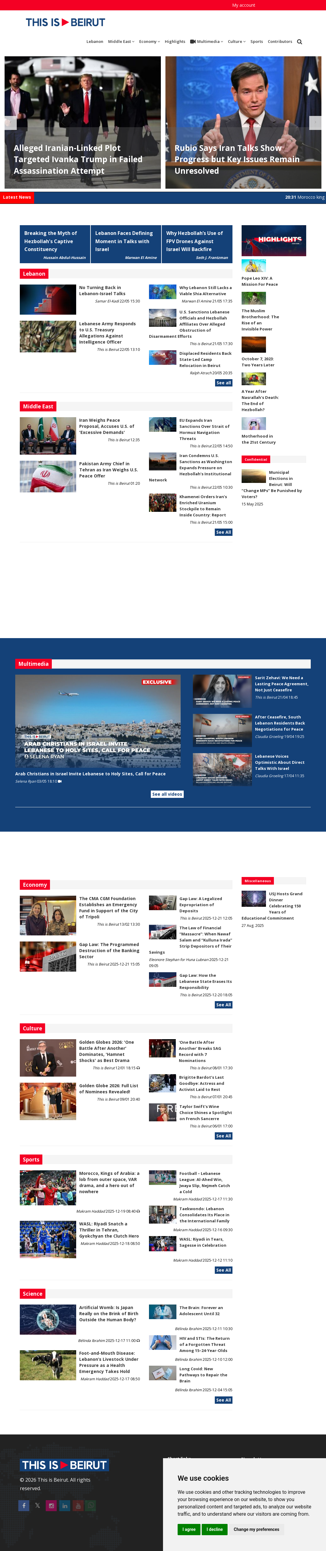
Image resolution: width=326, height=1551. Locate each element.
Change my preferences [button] (256, 1529)
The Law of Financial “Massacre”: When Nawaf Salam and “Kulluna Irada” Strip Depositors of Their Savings (190, 940)
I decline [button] (215, 1529)
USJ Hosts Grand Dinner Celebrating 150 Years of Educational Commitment (272, 906)
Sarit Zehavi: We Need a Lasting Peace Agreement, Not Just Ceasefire (282, 684)
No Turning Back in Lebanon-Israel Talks (102, 290)
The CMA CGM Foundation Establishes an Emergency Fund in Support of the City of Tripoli (108, 908)
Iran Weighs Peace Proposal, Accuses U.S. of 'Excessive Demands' (106, 426)
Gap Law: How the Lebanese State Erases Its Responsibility (205, 981)
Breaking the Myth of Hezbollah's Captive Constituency (50, 241)
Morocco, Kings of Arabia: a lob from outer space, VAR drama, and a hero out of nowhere (109, 1182)
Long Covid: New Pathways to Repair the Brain (203, 1375)
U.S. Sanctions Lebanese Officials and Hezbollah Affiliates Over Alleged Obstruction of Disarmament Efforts (189, 324)
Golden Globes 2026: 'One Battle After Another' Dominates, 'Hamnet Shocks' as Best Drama (106, 1051)
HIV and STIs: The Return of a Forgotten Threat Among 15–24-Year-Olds (204, 1344)
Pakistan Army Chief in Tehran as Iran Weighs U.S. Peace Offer (108, 470)
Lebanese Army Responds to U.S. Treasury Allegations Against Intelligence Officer (107, 333)
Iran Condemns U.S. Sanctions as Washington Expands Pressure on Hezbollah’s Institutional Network (190, 468)
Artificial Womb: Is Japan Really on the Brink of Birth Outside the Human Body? (108, 1313)
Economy (149, 41)
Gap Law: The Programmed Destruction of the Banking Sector (109, 950)
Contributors (280, 41)
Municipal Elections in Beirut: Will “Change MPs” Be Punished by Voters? (272, 484)
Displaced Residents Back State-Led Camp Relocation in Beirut (205, 359)
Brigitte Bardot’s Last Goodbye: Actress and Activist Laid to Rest (201, 1083)
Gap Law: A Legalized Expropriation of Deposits (200, 904)
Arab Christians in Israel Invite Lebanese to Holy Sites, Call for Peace (90, 774)
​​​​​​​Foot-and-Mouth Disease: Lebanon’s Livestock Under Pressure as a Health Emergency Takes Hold (108, 1362)
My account (243, 5)
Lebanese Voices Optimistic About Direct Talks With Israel (280, 762)
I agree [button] (189, 1529)
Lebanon (95, 41)
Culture (237, 41)
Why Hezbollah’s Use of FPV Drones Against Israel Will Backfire (194, 241)
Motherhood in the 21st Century (259, 439)
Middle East (121, 41)
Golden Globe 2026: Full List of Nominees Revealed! (108, 1089)
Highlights (175, 41)
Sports (256, 41)
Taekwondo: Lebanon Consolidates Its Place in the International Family (204, 1215)
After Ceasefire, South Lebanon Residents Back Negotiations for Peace (280, 723)
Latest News (17, 197)
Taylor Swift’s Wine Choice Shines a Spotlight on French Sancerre (205, 1112)
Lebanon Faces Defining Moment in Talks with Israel (124, 241)
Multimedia (206, 42)
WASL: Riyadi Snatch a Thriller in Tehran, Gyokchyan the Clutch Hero (109, 1230)
